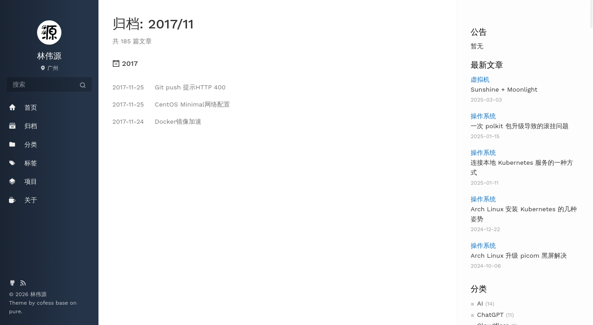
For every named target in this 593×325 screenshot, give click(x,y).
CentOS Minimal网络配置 (171, 104)
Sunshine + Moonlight (504, 89)
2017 (125, 63)
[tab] (277, 63)
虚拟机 (480, 79)
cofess (46, 303)
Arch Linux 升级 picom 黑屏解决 (519, 255)
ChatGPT (490, 314)
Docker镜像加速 (157, 121)
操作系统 (483, 116)
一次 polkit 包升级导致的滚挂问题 (520, 126)
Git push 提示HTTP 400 (169, 87)
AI (480, 303)
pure (15, 311)
